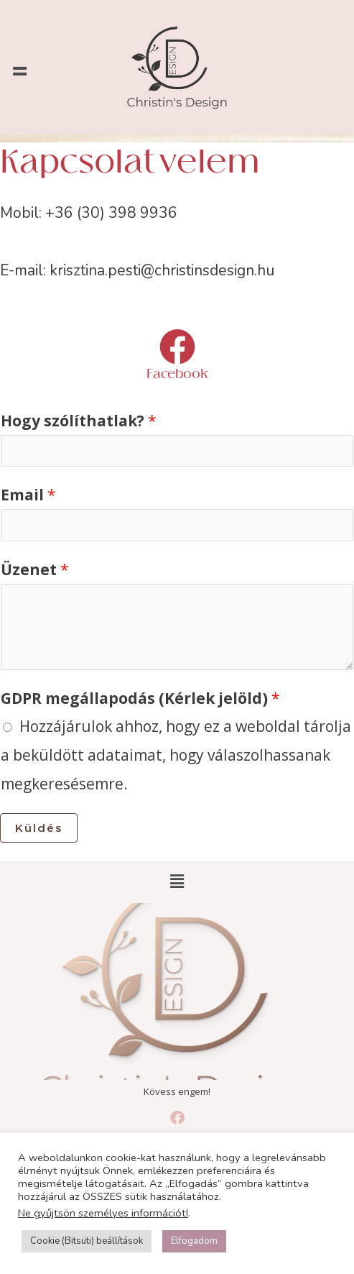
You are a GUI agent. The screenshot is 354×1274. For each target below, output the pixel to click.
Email (28, 495)
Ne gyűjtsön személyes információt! (103, 1213)
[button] (19, 71)
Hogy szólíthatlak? (79, 421)
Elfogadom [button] (194, 1240)
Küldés (38, 828)
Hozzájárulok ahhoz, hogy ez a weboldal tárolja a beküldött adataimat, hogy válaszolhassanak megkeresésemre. (176, 755)
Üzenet (35, 569)
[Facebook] (177, 347)
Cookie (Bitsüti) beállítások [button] (86, 1240)
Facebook (177, 374)
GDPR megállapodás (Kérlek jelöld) (140, 698)
